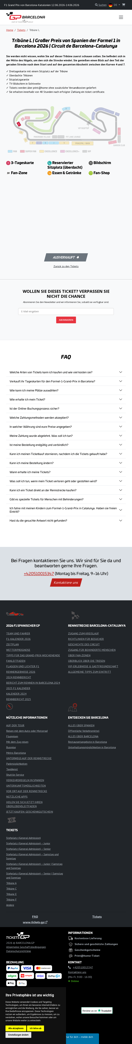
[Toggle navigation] (121, 17)
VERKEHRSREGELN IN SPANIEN (25, 780)
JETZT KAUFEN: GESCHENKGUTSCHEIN (29, 811)
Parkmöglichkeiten (16, 763)
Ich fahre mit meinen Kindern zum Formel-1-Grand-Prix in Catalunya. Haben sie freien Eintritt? (63, 509)
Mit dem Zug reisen (17, 741)
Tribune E (11, 894)
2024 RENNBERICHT (18, 677)
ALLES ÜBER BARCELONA (83, 736)
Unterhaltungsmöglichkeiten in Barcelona (92, 747)
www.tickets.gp (35, 922)
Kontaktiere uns (66, 582)
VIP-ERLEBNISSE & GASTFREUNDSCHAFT (93, 666)
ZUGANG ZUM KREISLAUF (83, 633)
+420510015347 (39, 573)
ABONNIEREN (66, 319)
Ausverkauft (65, 257)
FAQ (35, 917)
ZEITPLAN (12, 644)
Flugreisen (12, 736)
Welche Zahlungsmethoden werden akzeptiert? (39, 417)
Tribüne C (11, 888)
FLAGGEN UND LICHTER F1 (22, 666)
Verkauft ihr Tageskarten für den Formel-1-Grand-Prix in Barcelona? (52, 381)
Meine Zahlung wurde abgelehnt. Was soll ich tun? (41, 435)
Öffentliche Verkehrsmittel (83, 731)
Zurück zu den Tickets (66, 266)
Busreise (11, 747)
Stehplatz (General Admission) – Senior (28, 849)
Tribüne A (11, 883)
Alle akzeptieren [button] (16, 1028)
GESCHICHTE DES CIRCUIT (84, 644)
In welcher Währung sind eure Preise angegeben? (41, 426)
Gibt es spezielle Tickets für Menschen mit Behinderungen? (46, 499)
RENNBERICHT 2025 (18, 699)
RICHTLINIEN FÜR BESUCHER (86, 639)
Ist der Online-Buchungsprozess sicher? (34, 408)
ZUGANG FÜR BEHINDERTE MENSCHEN (92, 650)
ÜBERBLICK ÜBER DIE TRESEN (86, 660)
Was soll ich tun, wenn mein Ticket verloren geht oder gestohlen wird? (53, 481)
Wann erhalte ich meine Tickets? (30, 472)
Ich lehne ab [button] (35, 1028)
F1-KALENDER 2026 (18, 639)
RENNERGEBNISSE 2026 (20, 671)
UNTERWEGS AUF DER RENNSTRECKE (29, 758)
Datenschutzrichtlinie (18, 951)
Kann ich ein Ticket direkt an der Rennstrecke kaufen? (43, 490)
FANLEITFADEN (15, 660)
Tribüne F (11, 899)
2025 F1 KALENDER (18, 688)
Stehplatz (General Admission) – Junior (28, 843)
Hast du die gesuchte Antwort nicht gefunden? (38, 520)
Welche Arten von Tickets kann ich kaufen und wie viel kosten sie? (51, 372)
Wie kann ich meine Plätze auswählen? (34, 390)
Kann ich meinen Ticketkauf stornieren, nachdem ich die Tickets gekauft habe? (58, 454)
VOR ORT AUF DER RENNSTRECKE (26, 791)
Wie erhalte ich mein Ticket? (27, 399)
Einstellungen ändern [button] (18, 1035)
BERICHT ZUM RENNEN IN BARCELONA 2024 (33, 682)
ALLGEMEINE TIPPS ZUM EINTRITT (89, 671)
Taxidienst (12, 769)
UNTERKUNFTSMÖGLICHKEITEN (26, 785)
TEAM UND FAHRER (18, 633)
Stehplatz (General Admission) (23, 838)
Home (9, 30)
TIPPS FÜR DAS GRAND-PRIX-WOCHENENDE (33, 655)
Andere (10, 905)
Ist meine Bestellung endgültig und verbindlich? (39, 445)
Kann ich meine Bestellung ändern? (31, 463)
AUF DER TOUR (15, 725)
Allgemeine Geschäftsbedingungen (26, 947)
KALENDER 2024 (16, 693)
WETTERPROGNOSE (18, 650)
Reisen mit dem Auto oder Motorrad (27, 731)
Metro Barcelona (16, 752)
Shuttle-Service (15, 774)
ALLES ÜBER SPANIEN (81, 725)
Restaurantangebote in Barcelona (87, 741)
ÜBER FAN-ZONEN (79, 655)
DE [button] (113, 5)
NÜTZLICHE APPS (17, 796)
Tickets (21, 30)
